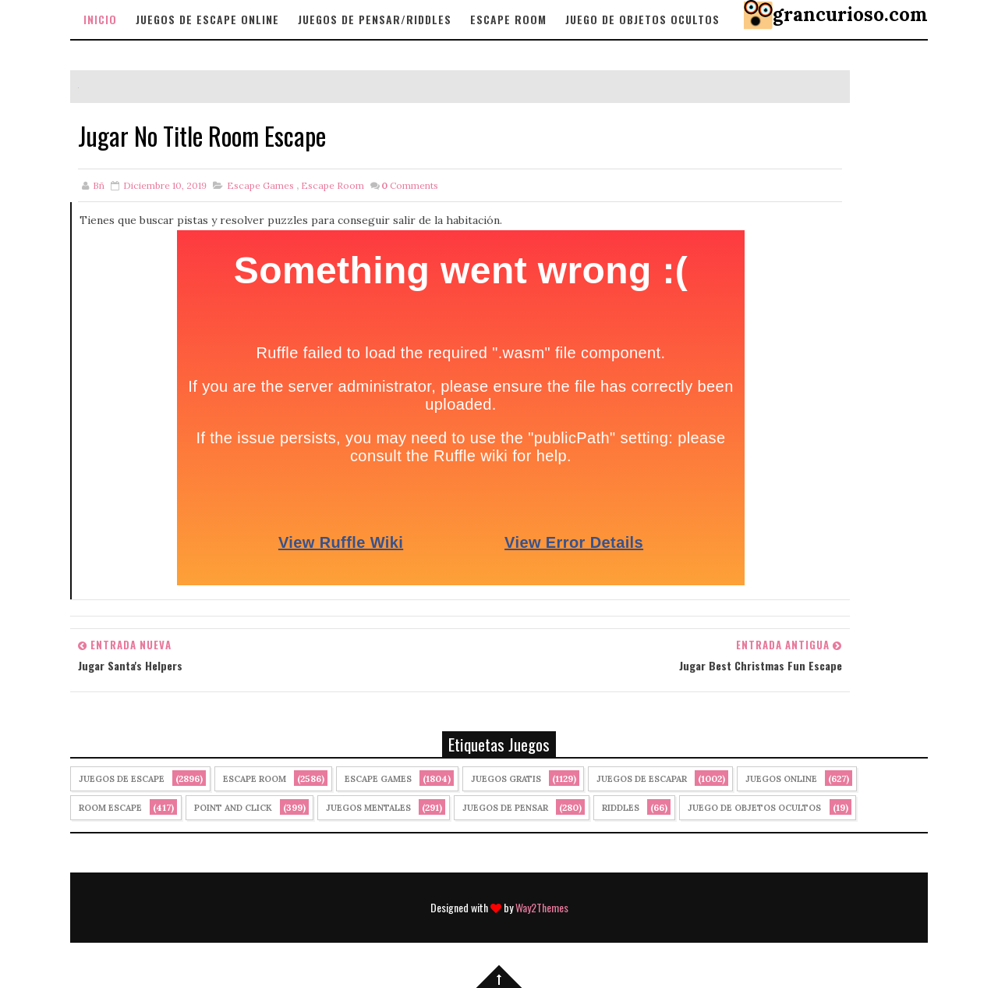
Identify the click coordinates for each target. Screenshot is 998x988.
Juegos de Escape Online (207, 19)
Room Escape (110, 807)
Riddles (620, 807)
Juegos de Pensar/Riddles (374, 19)
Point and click (233, 807)
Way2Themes (541, 907)
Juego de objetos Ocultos (642, 19)
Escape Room (508, 19)
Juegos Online (781, 778)
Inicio (100, 19)
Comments (409, 185)
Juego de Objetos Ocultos (754, 807)
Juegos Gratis (506, 778)
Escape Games (260, 185)
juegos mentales (368, 807)
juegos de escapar (641, 778)
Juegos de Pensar (505, 807)
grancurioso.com (850, 14)
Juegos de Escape (122, 778)
